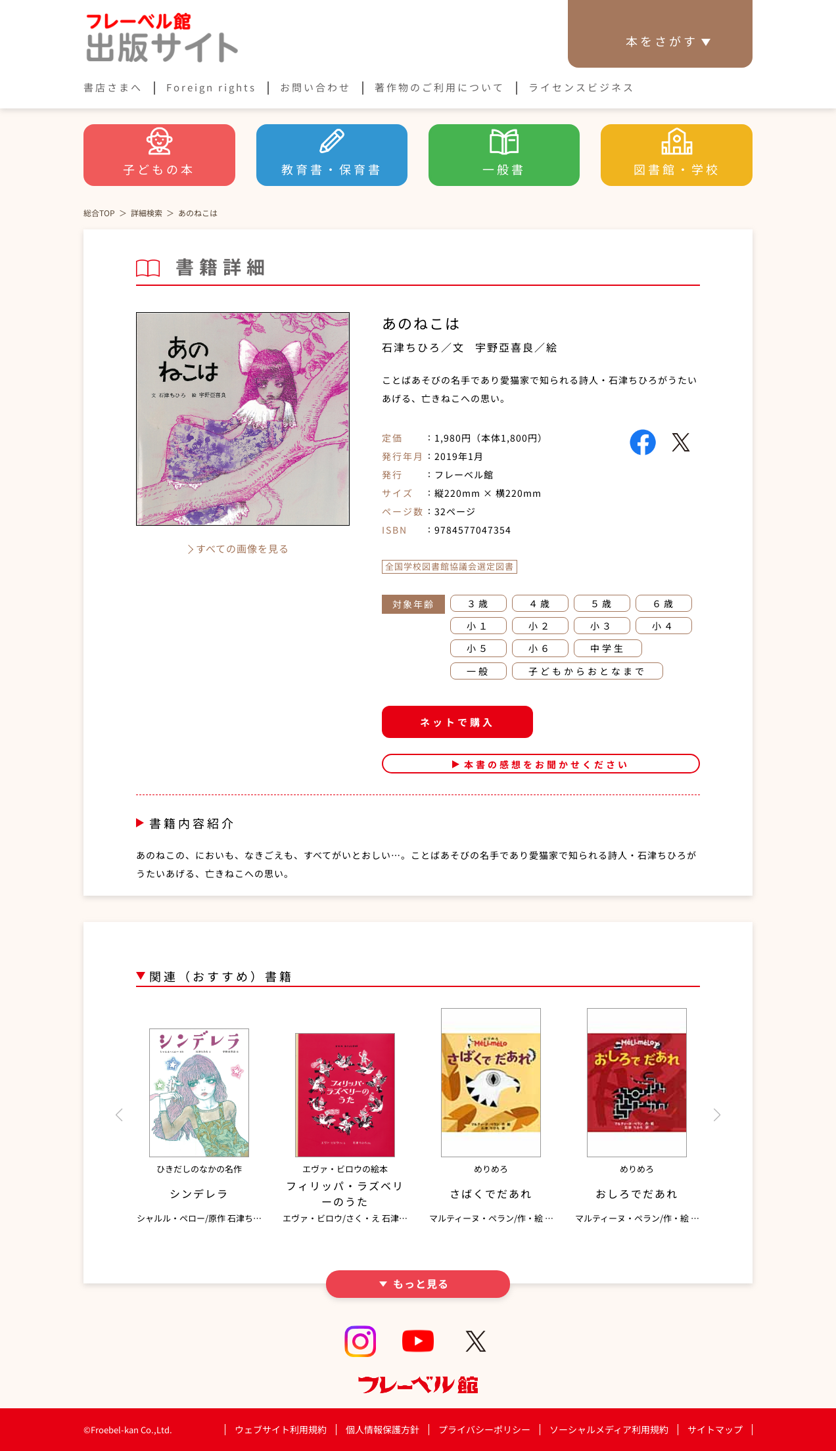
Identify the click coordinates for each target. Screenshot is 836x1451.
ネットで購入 (457, 722)
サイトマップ (715, 1429)
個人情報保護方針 (382, 1429)
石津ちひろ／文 (423, 347)
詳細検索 (146, 212)
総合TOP (99, 212)
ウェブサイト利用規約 (281, 1429)
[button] (119, 1115)
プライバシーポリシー (484, 1429)
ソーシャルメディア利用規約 (608, 1429)
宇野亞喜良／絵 (516, 347)
